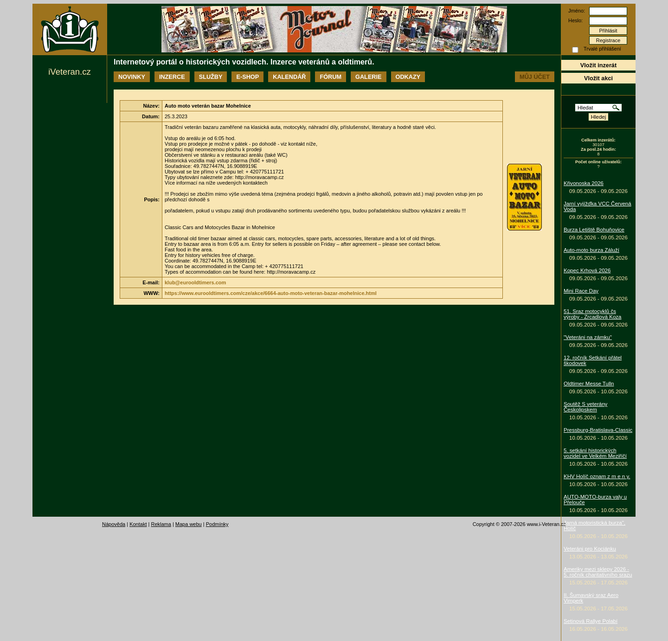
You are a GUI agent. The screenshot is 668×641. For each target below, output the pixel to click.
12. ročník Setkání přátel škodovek (593, 360)
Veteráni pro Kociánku (590, 548)
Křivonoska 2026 (584, 183)
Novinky (131, 76)
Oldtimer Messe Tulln (589, 383)
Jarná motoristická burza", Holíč (594, 525)
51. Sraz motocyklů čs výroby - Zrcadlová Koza (593, 314)
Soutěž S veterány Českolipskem (585, 406)
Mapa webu (188, 524)
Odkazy (408, 76)
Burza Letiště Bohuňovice (594, 229)
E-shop (247, 76)
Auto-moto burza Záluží (591, 250)
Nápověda (113, 524)
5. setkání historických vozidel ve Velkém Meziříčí (595, 453)
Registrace (608, 40)
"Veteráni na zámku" (588, 337)
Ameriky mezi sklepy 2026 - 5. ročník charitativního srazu (598, 571)
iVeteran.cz (69, 72)
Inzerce (172, 76)
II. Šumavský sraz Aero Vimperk (591, 597)
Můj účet (535, 76)
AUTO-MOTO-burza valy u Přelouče (595, 499)
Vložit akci (598, 78)
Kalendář (289, 76)
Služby (211, 76)
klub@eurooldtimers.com (195, 282)
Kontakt (138, 524)
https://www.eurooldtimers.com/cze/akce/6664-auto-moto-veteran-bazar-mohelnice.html (271, 293)
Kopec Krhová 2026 (587, 270)
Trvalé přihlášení (602, 48)
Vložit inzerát (598, 65)
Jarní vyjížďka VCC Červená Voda (597, 206)
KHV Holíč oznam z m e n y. (597, 476)
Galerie (368, 76)
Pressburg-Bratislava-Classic (598, 430)
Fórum (330, 76)
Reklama (161, 524)
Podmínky (217, 524)
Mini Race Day (581, 291)
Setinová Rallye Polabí (590, 621)
